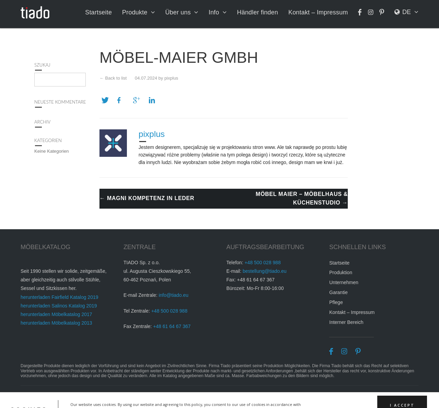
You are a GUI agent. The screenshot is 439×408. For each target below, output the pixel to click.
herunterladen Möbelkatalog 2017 (56, 315)
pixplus (171, 78)
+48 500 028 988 (169, 312)
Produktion (340, 274)
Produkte (138, 12)
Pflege (336, 303)
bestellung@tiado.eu (264, 272)
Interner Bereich (346, 323)
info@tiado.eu (174, 297)
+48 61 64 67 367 (171, 327)
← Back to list (113, 78)
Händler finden (259, 12)
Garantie (338, 293)
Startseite (103, 12)
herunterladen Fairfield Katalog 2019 (59, 298)
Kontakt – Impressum (319, 12)
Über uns (180, 12)
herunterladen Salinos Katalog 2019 (59, 307)
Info (216, 12)
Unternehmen (343, 284)
